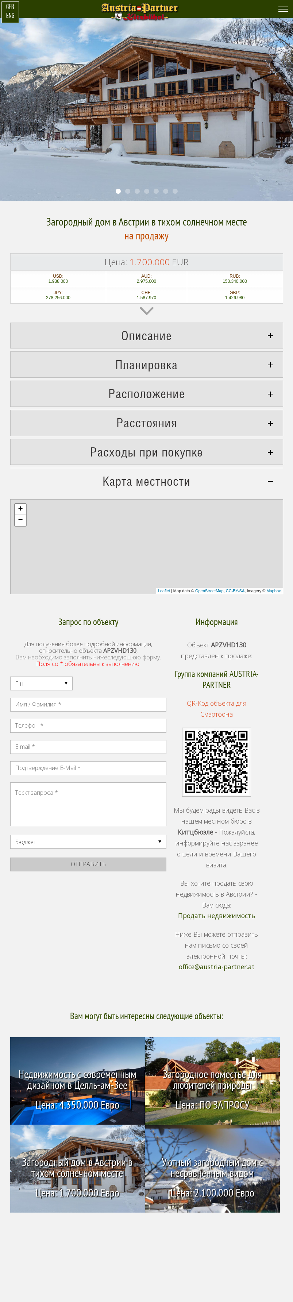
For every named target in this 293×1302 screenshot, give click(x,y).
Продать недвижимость (216, 916)
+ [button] (20, 509)
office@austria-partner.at (217, 967)
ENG (10, 16)
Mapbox (273, 591)
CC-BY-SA (235, 591)
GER (10, 7)
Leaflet (164, 591)
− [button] (20, 520)
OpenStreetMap (209, 591)
